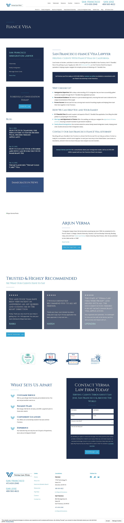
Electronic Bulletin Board (41, 485)
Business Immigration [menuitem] (57, 10)
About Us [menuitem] (37, 10)
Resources (63, 3)
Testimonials (56, 3)
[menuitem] (25, 64)
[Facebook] (91, 477)
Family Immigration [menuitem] (45, 10)
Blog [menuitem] (102, 10)
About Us (36, 481)
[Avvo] (95, 477)
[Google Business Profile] (98, 477)
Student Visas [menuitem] (96, 10)
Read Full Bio (65, 242)
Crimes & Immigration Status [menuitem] (84, 10)
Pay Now (70, 3)
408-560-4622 (108, 4)
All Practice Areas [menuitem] (109, 10)
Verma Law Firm (85, 65)
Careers (36, 496)
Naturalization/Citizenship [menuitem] (70, 10)
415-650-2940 (91, 4)
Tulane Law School (79, 236)
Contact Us (76, 3)
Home (49, 3)
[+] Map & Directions (61, 492)
